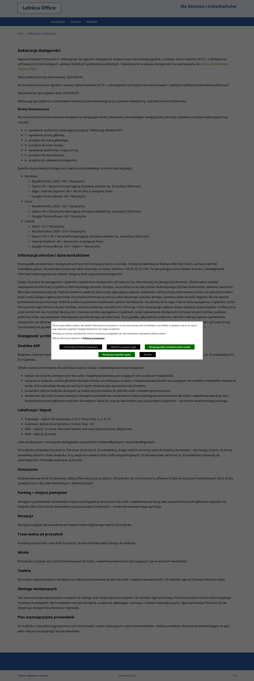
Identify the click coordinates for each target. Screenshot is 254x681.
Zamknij (148, 354)
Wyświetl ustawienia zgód (123, 346)
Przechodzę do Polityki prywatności (81, 346)
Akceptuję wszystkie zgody (117, 354)
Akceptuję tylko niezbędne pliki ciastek (169, 346)
